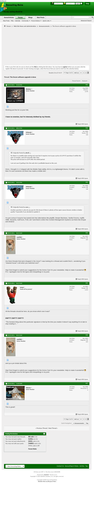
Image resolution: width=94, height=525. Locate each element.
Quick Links (46, 20)
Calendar (17, 20)
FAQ (12, 20)
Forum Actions (35, 20)
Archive (82, 466)
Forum (20, 17)
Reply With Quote (82, 124)
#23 (87, 182)
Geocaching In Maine (72, 466)
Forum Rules (32, 449)
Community (25, 20)
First (76, 73)
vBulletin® (46, 475)
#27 (87, 383)
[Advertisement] (33, 45)
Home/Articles (9, 17)
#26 (87, 335)
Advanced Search (86, 20)
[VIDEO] (31, 443)
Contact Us (60, 466)
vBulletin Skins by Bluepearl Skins (47, 481)
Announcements (44, 26)
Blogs (30, 17)
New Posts (6, 20)
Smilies (30, 439)
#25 (87, 283)
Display (84, 81)
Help (87, 3)
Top (87, 423)
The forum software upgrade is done (23, 77)
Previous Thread (42, 428)
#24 (87, 233)
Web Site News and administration (25, 26)
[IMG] (30, 441)
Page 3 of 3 (69, 73)
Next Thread (53, 428)
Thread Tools (75, 81)
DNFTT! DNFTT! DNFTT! (14, 318)
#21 (87, 85)
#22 (87, 128)
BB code (31, 437)
